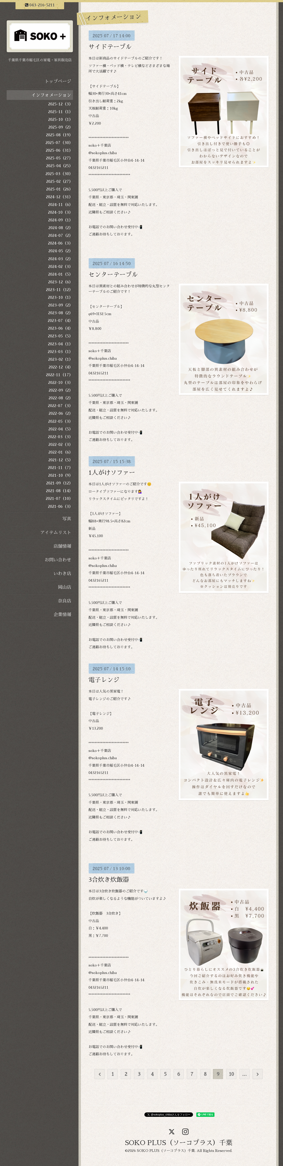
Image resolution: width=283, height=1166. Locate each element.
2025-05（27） (59, 158)
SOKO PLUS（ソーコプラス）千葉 (178, 1143)
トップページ (58, 81)
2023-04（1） (60, 344)
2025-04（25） (59, 166)
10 (231, 1074)
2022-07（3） (60, 406)
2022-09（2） (61, 390)
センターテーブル (113, 275)
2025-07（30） (59, 143)
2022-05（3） (60, 421)
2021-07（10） (59, 499)
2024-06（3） (60, 243)
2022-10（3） (60, 383)
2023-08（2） (60, 313)
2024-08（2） (60, 228)
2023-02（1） (60, 359)
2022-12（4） (61, 367)
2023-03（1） (60, 352)
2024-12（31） (59, 197)
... (244, 1074)
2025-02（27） (59, 181)
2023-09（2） (60, 305)
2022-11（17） (59, 375)
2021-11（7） (60, 468)
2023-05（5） (60, 336)
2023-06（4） (60, 328)
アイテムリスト (55, 532)
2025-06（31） (59, 150)
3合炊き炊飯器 (108, 880)
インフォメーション (51, 95)
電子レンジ (103, 680)
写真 (66, 519)
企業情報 (62, 614)
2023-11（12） (59, 290)
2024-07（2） (60, 235)
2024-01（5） (60, 274)
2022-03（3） (60, 437)
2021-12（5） (60, 460)
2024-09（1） (60, 220)
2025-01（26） (59, 189)
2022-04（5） (60, 429)
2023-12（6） (60, 282)
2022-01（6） (60, 452)
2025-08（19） (59, 135)
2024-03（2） (60, 259)
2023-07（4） (60, 321)
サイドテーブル (110, 47)
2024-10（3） (60, 212)
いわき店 (62, 573)
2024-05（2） (60, 251)
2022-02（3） (60, 445)
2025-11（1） (60, 112)
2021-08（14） (59, 491)
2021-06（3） (60, 506)
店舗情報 (62, 546)
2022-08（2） (61, 398)
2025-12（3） (60, 104)
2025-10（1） (60, 119)
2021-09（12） (59, 483)
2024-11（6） (60, 205)
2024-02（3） (60, 267)
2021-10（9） (60, 475)
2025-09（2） (60, 127)
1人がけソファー (111, 473)
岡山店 (64, 587)
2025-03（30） (59, 174)
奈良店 (64, 601)
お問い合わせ (58, 560)
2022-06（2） (61, 413)
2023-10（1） (60, 297)
